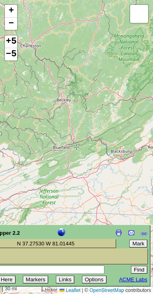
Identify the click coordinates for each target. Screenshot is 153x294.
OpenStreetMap (106, 290)
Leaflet (70, 290)
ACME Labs (133, 279)
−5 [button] (11, 54)
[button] (11, 11)
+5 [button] (11, 42)
